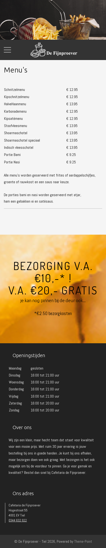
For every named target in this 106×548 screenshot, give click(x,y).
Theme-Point (83, 541)
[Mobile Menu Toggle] (7, 50)
